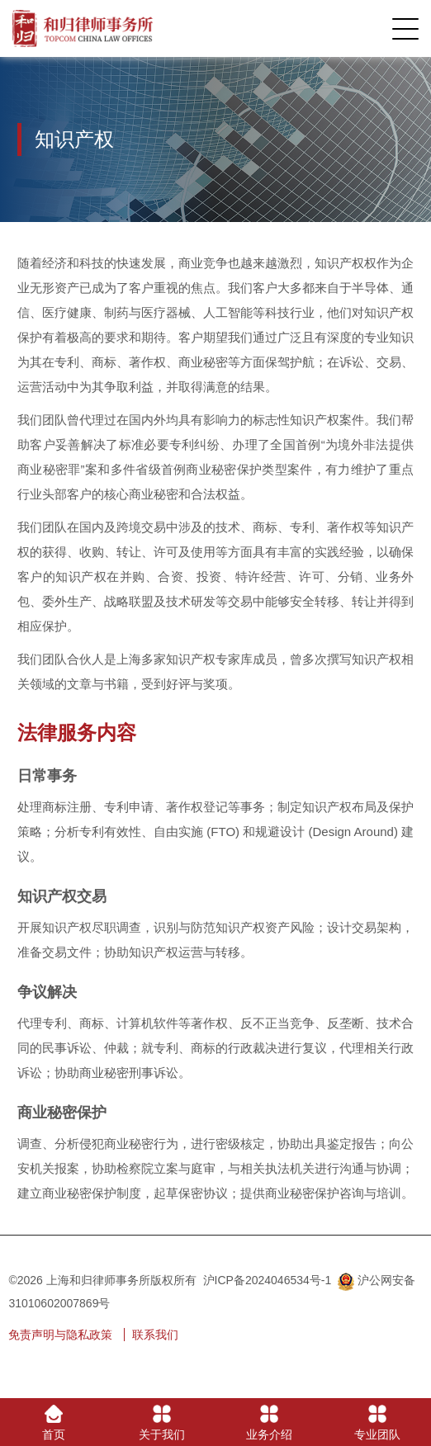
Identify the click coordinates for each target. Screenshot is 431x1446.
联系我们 (155, 1334)
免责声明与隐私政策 (60, 1334)
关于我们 (162, 1423)
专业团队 (377, 1423)
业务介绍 (269, 1423)
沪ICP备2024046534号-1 (267, 1280)
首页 (53, 1423)
